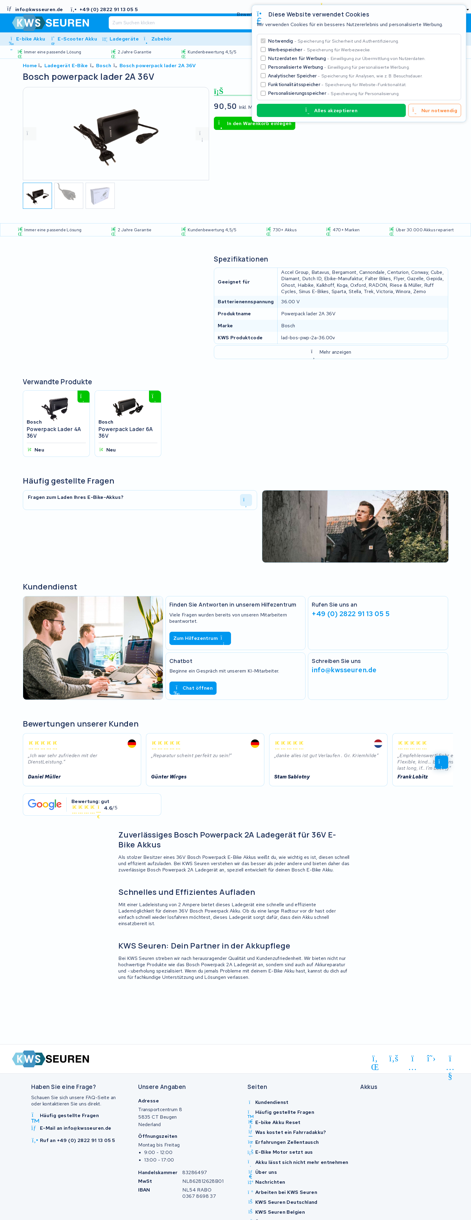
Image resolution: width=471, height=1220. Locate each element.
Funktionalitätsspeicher (337, 84)
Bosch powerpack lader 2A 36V (158, 65)
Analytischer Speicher (345, 76)
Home (30, 65)
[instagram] (412, 1059)
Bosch (103, 65)
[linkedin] (375, 1059)
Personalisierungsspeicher (334, 93)
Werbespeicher (319, 49)
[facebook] (394, 1058)
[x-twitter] (431, 1058)
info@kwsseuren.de (344, 669)
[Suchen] (222, 22)
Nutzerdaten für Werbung (347, 58)
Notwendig (333, 41)
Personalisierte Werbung (339, 67)
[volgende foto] (202, 133)
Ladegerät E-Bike (66, 65)
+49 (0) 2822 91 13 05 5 (351, 613)
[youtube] (450, 1059)
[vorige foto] (29, 133)
